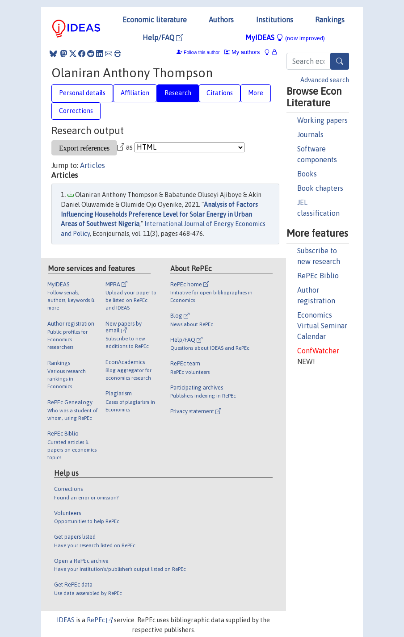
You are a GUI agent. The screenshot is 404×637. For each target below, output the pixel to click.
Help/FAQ (163, 38)
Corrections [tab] (76, 110)
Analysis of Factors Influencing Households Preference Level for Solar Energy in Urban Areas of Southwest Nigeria (159, 214)
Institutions (274, 20)
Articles (92, 165)
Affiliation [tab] (135, 92)
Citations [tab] (219, 92)
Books (307, 174)
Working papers (322, 120)
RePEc (100, 620)
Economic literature (154, 20)
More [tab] (255, 92)
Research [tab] (177, 92)
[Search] (339, 61)
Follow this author (201, 52)
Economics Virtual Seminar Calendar (322, 325)
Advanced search (324, 80)
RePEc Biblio (318, 276)
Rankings (330, 20)
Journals (310, 134)
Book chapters (320, 188)
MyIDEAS (285, 38)
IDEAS (66, 620)
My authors (242, 52)
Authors (221, 20)
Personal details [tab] (82, 92)
